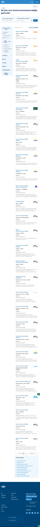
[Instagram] (35, 513)
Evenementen (13, 493)
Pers (2, 509)
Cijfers (12, 495)
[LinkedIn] (30, 513)
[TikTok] (38, 513)
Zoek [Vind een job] (35, 20)
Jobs (3, 8)
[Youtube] (32, 513)
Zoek (32, 2)
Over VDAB (3, 505)
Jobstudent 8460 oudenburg (22, 467)
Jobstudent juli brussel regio (22, 464)
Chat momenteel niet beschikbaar (33, 503)
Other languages (20, 526)
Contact (2, 511)
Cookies (15, 526)
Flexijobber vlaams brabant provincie (24, 470)
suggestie (30, 506)
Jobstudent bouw (20, 462)
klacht (34, 506)
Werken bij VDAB (4, 507)
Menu (38, 2)
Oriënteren (3, 497)
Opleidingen (3, 495)
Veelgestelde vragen (14, 499)
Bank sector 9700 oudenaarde (22, 472)
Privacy (11, 526)
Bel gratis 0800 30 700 (32, 496)
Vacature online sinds (7, 28)
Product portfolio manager (22, 469)
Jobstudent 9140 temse (21, 460)
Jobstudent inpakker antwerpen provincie (25, 465)
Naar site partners (12, 520)
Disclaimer (2, 526)
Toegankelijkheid (7, 526)
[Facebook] (27, 513)
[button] (38, 394)
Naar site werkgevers (12, 517)
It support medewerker (21, 474)
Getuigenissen (13, 497)
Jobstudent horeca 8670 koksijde (23, 475)
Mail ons (29, 499)
